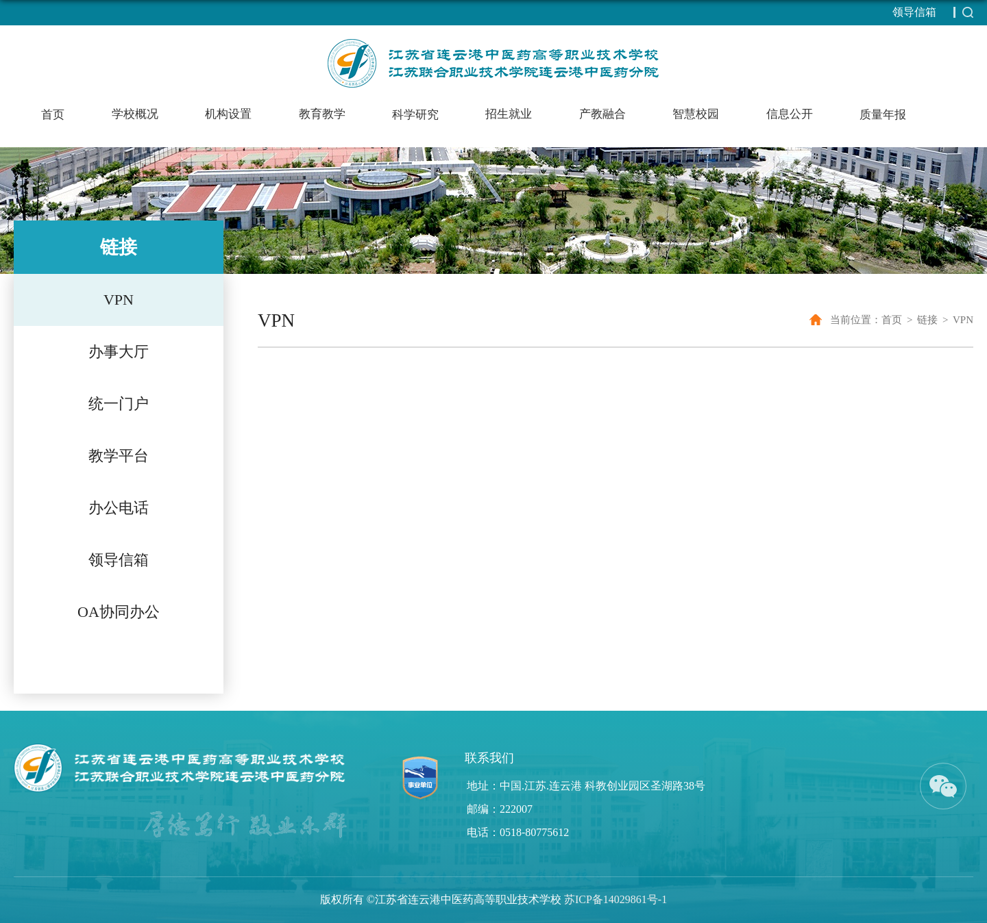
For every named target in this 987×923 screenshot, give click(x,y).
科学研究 (415, 114)
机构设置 (228, 114)
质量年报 (883, 114)
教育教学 (322, 114)
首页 (52, 114)
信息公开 (789, 114)
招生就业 (508, 114)
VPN (963, 319)
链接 (927, 319)
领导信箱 (914, 12)
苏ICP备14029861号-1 (615, 899)
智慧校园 (695, 114)
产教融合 (602, 114)
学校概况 (135, 114)
